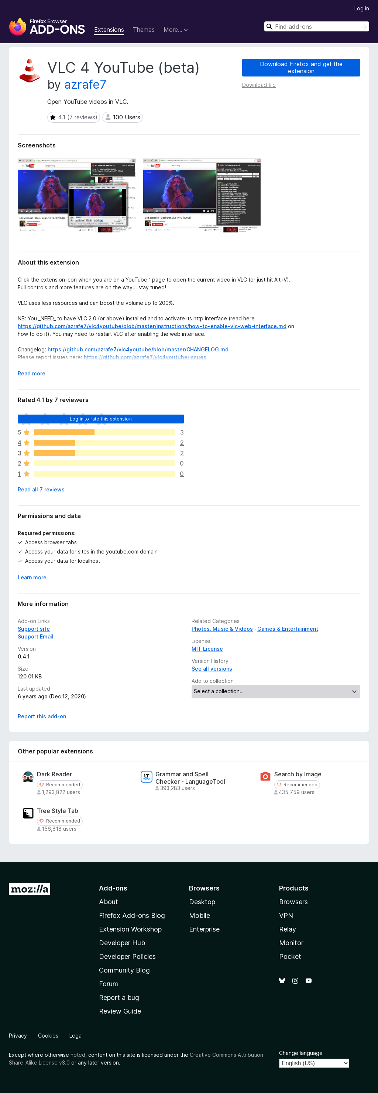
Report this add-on (42, 716)
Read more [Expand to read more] (31, 373)
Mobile (199, 915)
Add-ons (113, 888)
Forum (108, 984)
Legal (76, 1035)
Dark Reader (54, 774)
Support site (34, 629)
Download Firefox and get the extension (301, 67)
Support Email (36, 636)
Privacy (18, 1035)
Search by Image (298, 774)
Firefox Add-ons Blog (132, 915)
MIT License (207, 649)
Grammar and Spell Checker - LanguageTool (190, 778)
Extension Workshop (130, 929)
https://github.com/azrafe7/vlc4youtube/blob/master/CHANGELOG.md (138, 349)
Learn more (32, 577)
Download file (259, 85)
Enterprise (204, 929)
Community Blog (124, 970)
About (108, 902)
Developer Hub (122, 943)
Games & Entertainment (287, 629)
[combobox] (316, 26)
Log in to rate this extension (101, 419)
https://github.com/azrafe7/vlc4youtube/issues (145, 357)
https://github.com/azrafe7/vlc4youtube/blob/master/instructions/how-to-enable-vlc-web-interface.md (152, 326)
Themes (144, 29)
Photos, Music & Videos (222, 629)
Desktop (202, 902)
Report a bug (119, 997)
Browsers (293, 902)
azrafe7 (85, 84)
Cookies (48, 1035)
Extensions (109, 29)
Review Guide (120, 1011)
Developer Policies (127, 956)
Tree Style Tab (57, 810)
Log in (361, 8)
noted (78, 1055)
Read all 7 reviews (41, 489)
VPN (286, 915)
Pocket (290, 956)
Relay (287, 929)
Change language (301, 1053)
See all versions (212, 668)
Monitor (291, 943)
